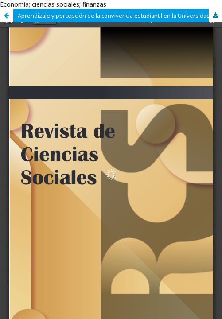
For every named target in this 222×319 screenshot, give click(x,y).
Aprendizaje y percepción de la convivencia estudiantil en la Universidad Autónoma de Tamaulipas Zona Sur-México (120, 15)
